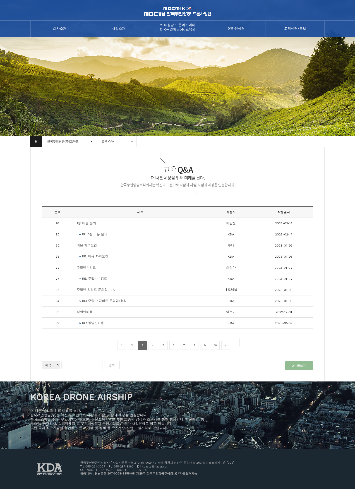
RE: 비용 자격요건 (95, 256)
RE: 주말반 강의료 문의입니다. (104, 300)
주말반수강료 (86, 267)
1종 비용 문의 (86, 223)
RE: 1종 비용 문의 (94, 234)
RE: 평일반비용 (93, 323)
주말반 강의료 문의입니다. (96, 289)
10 (215, 345)
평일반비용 (85, 312)
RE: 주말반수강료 (94, 278)
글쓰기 (299, 365)
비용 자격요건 (87, 245)
